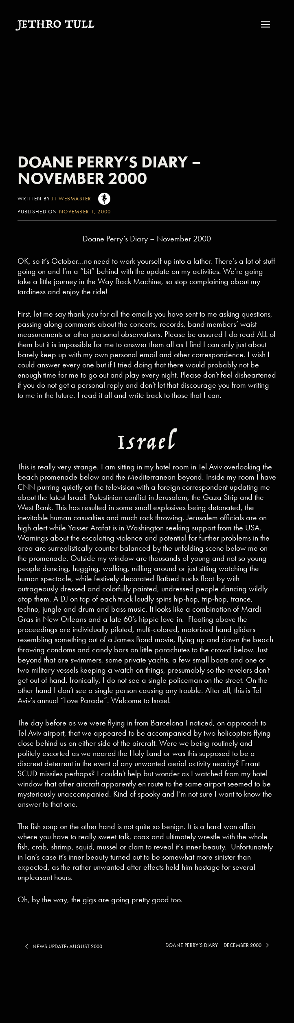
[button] (267, 24)
